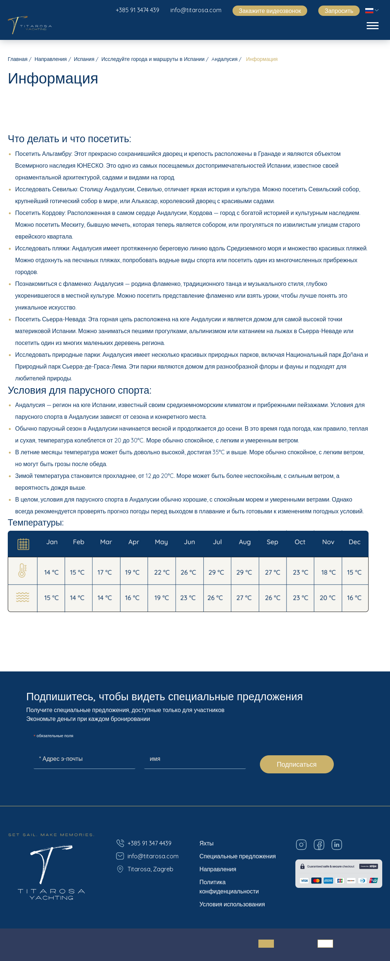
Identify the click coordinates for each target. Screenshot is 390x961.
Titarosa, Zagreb (144, 869)
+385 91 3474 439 (137, 10)
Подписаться (297, 764)
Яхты (207, 843)
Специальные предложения (238, 856)
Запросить (339, 10)
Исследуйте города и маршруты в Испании (152, 59)
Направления (50, 59)
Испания (84, 59)
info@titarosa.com (195, 10)
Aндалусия (224, 59)
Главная (17, 59)
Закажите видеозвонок (270, 10)
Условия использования (232, 904)
